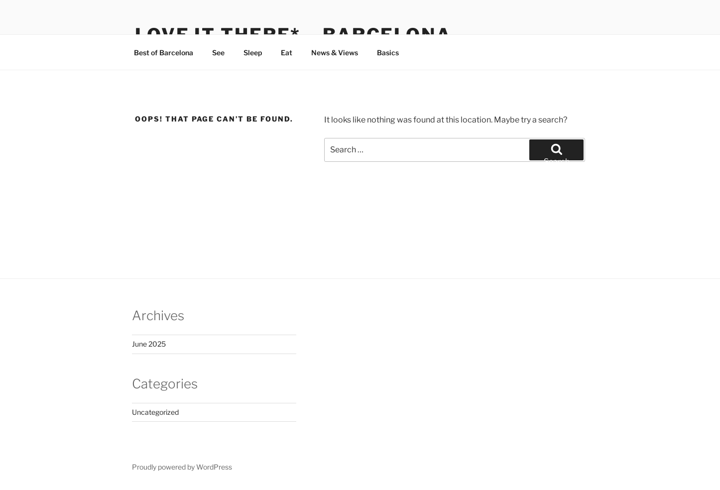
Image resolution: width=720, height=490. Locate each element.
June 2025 (149, 344)
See (218, 52)
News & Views (334, 52)
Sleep (252, 52)
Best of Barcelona (163, 52)
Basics (388, 52)
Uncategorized (155, 412)
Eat (286, 52)
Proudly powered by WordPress (182, 467)
